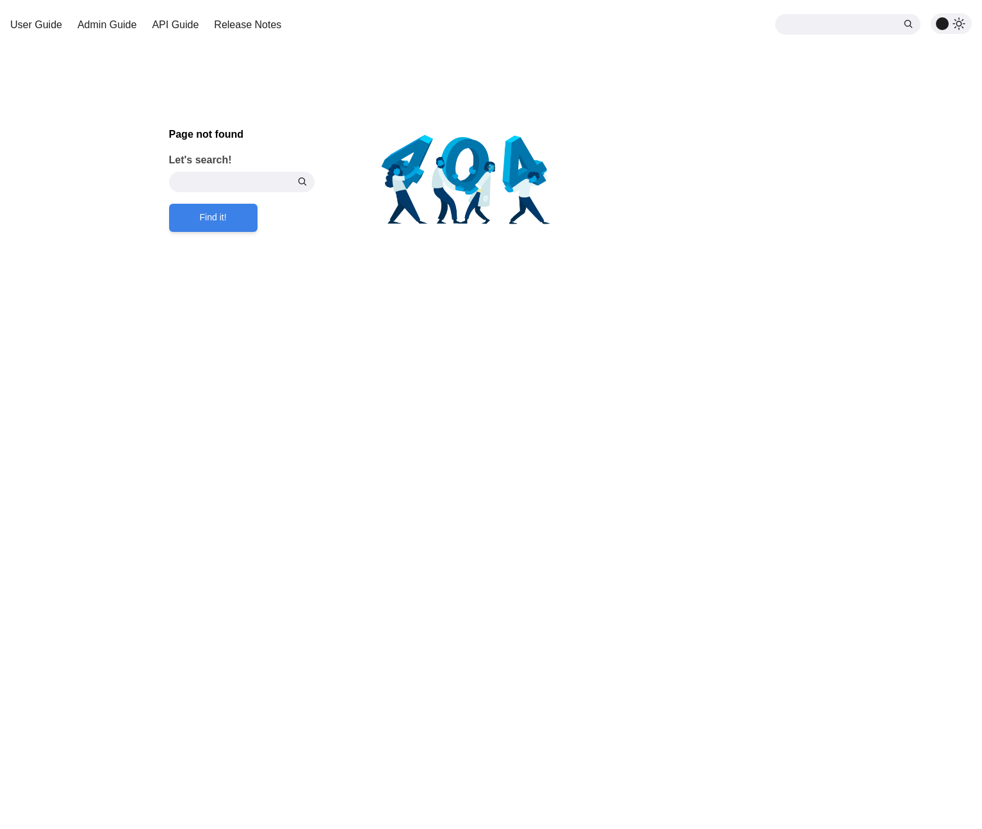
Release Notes (247, 24)
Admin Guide (107, 24)
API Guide (175, 24)
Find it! (213, 217)
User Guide (36, 24)
